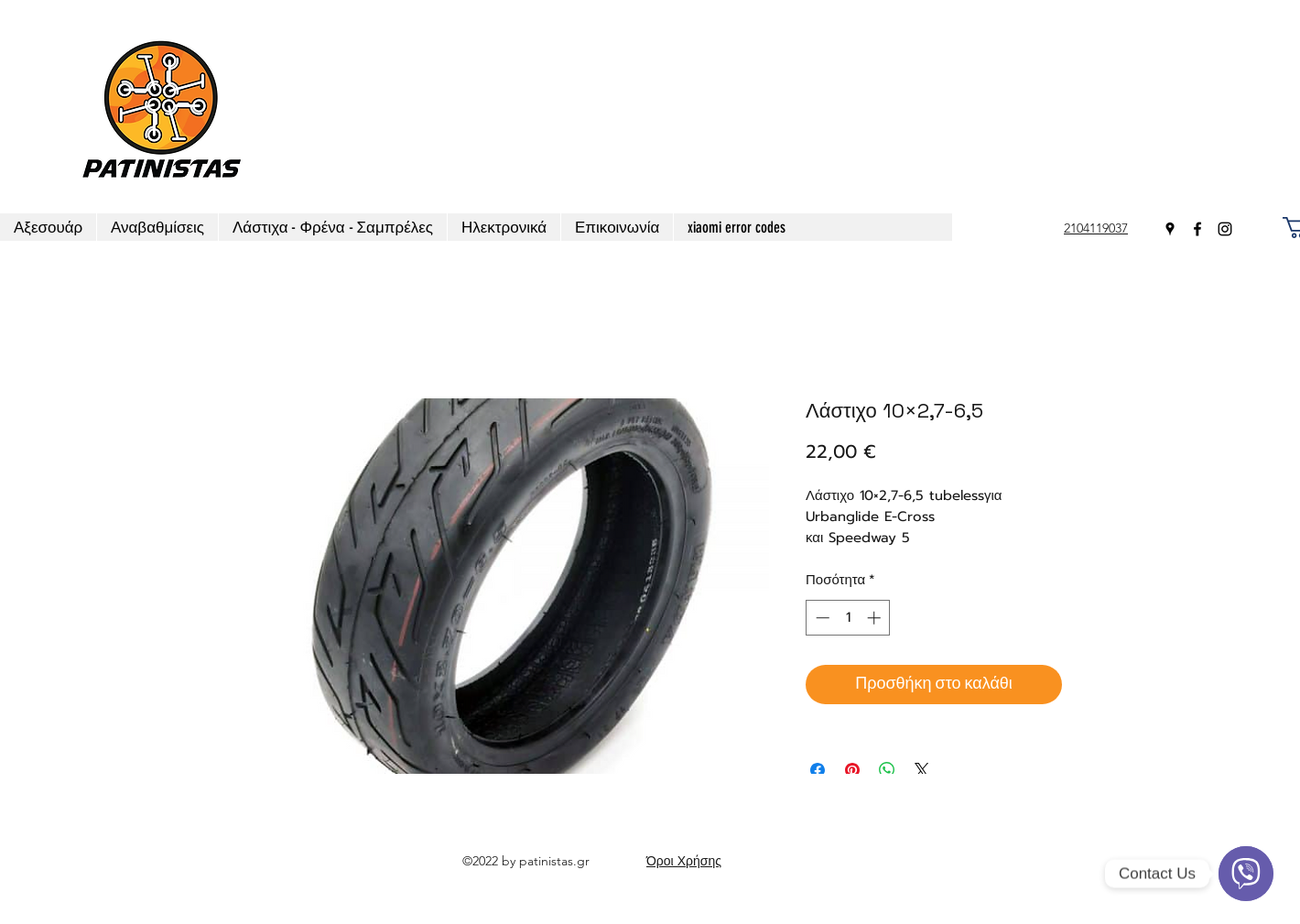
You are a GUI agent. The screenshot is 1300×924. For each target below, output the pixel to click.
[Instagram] (1225, 229)
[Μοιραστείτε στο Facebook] (818, 770)
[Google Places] (1170, 229)
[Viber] (1246, 873)
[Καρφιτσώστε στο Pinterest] (852, 770)
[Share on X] (922, 770)
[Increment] (875, 618)
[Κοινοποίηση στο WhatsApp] (887, 770)
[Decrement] (820, 618)
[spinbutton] (848, 618)
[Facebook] (1197, 229)
